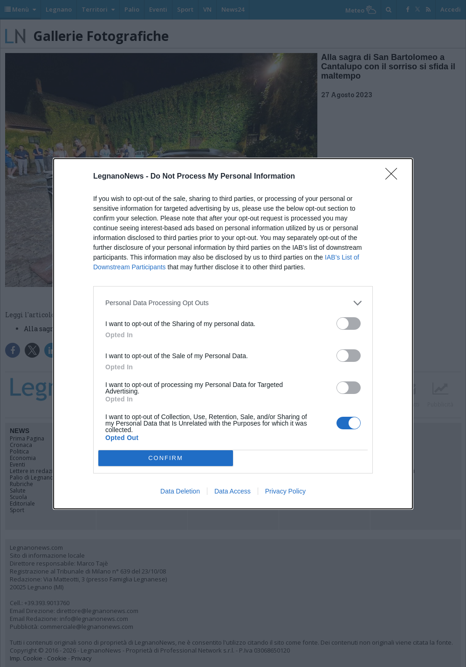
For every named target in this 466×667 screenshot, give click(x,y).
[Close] (394, 177)
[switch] (348, 323)
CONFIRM (165, 457)
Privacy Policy (285, 491)
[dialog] (233, 334)
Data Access (232, 491)
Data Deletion (180, 491)
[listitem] (233, 303)
